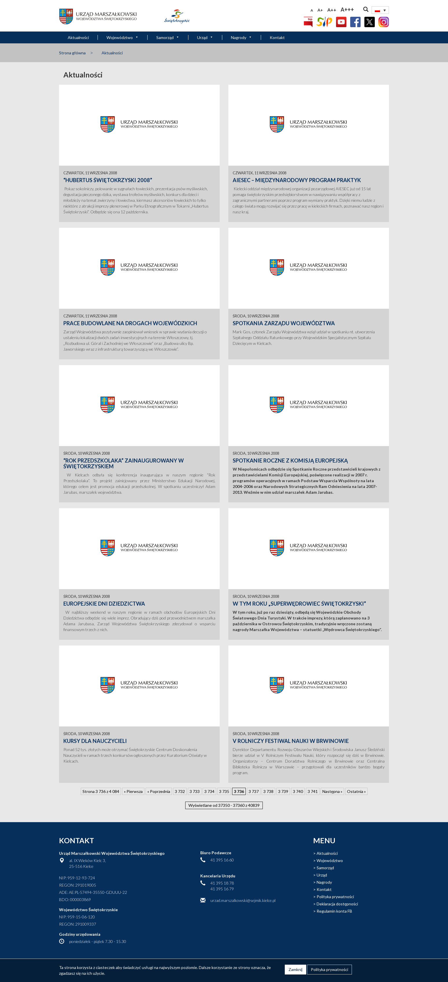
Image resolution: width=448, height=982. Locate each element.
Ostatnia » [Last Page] (356, 791)
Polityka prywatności (335, 896)
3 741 (313, 791)
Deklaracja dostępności (337, 903)
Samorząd (167, 37)
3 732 (180, 791)
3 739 (283, 791)
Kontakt (277, 37)
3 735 (224, 791)
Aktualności (78, 37)
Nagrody (241, 37)
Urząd (205, 37)
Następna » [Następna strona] (332, 791)
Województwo (123, 37)
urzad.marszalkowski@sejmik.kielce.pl (243, 900)
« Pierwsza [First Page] (133, 791)
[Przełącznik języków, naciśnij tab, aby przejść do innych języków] (380, 10)
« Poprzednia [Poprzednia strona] (158, 791)
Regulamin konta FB (334, 911)
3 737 (254, 791)
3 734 (209, 791)
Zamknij (295, 969)
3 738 (268, 791)
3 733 (195, 791)
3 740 (298, 791)
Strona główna (72, 52)
